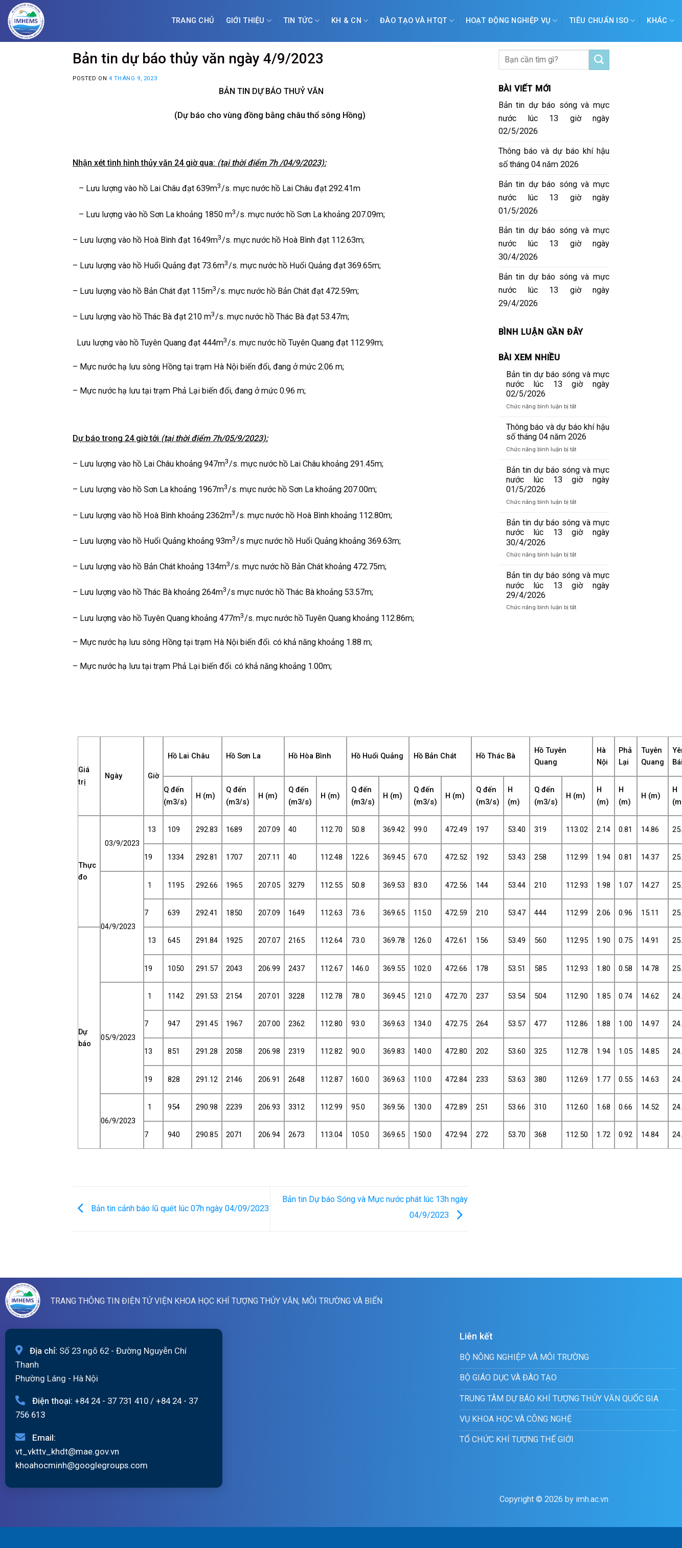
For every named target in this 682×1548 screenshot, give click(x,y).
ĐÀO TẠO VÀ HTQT (417, 21)
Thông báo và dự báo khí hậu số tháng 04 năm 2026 (554, 157)
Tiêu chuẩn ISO (602, 21)
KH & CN (350, 21)
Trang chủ (193, 20)
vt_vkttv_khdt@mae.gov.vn (67, 1451)
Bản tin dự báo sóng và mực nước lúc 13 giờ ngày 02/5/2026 (554, 118)
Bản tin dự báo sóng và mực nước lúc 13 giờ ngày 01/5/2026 (554, 197)
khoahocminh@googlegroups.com (81, 1465)
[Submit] (599, 60)
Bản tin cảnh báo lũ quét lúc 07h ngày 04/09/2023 (171, 1208)
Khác (660, 21)
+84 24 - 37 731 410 (111, 1401)
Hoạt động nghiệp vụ (512, 21)
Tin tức (301, 21)
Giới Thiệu (248, 21)
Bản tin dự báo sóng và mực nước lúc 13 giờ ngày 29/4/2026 (554, 290)
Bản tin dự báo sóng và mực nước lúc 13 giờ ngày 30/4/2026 (554, 243)
